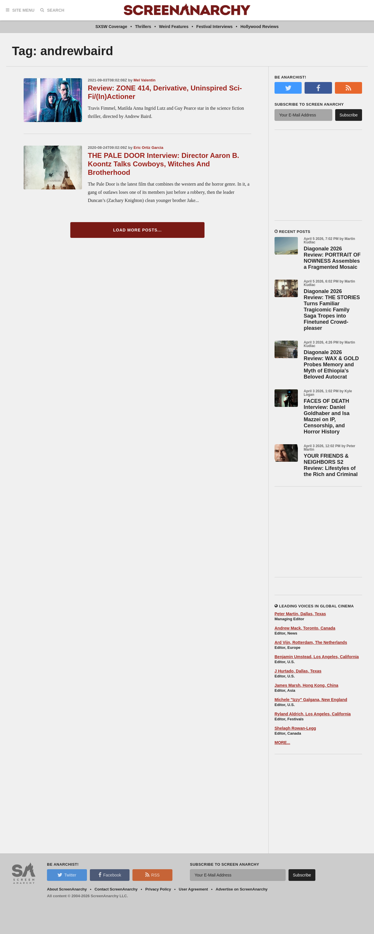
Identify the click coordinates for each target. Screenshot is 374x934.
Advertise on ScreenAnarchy (242, 889)
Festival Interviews (214, 26)
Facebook (109, 874)
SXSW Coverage (111, 26)
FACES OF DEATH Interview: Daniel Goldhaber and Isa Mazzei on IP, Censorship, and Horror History (326, 416)
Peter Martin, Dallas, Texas (300, 613)
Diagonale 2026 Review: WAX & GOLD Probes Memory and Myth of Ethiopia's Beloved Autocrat (331, 364)
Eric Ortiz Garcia (148, 147)
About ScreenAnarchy (67, 889)
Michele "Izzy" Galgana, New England (311, 699)
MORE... (282, 742)
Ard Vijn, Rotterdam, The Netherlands (311, 642)
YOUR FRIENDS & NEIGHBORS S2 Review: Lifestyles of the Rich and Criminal (331, 465)
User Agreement (193, 889)
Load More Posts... (137, 230)
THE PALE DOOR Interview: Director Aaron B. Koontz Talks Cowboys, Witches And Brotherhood (163, 163)
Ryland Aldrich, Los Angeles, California (313, 714)
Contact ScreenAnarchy (116, 889)
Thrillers (143, 26)
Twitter (66, 874)
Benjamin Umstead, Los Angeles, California (317, 656)
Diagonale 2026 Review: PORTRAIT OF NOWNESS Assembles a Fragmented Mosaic (332, 258)
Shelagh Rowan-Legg (295, 728)
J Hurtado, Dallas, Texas (298, 671)
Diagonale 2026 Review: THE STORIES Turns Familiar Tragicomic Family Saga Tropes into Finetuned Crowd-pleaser (332, 309)
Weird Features (173, 26)
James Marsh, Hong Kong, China (306, 685)
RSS (152, 874)
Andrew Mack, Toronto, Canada (305, 628)
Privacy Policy (158, 889)
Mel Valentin (144, 80)
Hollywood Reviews (259, 26)
